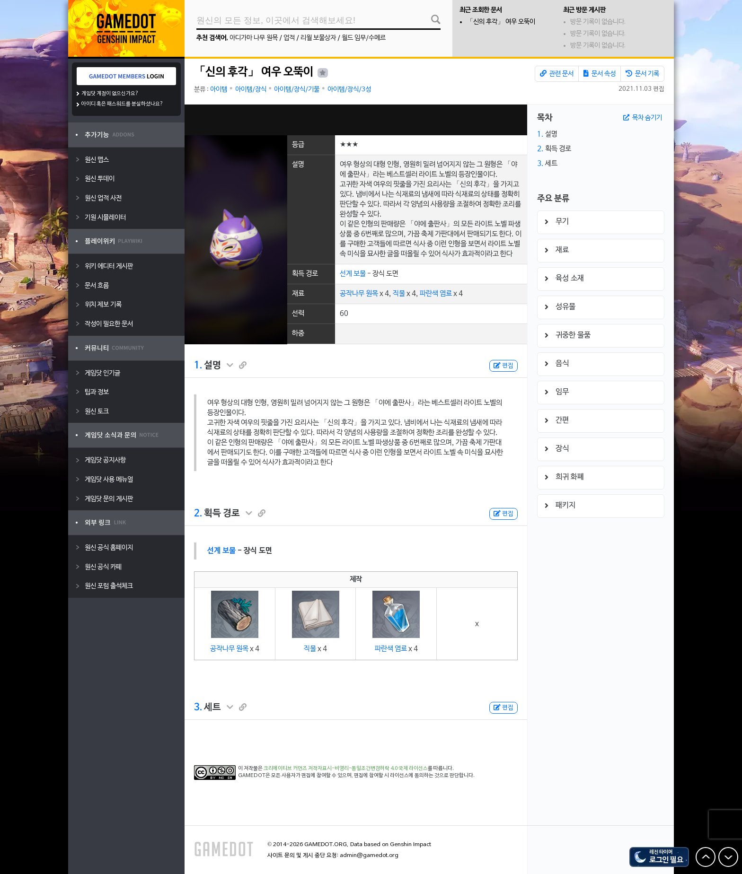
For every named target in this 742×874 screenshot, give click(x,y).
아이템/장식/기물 (296, 89)
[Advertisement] (356, 120)
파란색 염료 (436, 293)
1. (198, 365)
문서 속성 (599, 74)
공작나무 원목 (359, 293)
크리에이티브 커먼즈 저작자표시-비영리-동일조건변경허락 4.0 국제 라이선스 (346, 768)
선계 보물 (353, 274)
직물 (399, 293)
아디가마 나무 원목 (254, 38)
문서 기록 (642, 74)
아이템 (218, 89)
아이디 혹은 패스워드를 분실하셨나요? (122, 104)
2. (198, 513)
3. (198, 707)
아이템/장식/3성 (349, 89)
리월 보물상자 (318, 38)
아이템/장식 (250, 89)
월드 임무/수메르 (364, 38)
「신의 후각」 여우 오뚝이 (501, 22)
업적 (289, 38)
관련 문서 (557, 74)
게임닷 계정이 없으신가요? (110, 93)
